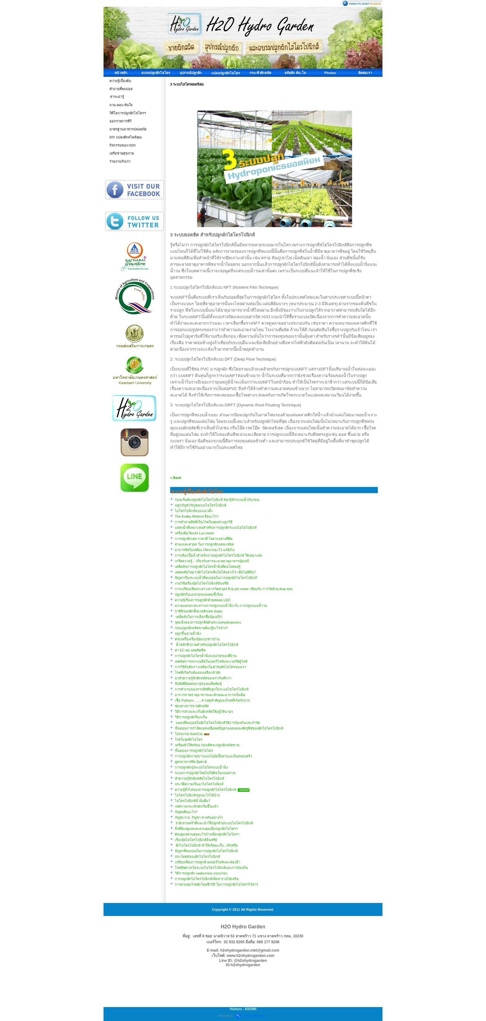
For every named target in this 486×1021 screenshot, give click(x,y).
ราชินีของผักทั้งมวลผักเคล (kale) (199, 611)
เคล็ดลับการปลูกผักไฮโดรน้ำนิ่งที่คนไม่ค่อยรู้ (208, 566)
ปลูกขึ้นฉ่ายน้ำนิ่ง (188, 633)
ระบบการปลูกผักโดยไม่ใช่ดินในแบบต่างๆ (205, 773)
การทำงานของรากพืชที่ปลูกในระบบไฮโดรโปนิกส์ (212, 689)
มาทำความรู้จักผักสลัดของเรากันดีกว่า (203, 678)
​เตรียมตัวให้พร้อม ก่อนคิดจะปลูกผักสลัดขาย (207, 745)
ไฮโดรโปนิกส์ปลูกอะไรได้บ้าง (197, 795)
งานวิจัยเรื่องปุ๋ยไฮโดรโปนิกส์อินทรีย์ (201, 583)
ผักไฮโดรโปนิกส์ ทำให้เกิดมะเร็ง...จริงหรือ (206, 845)
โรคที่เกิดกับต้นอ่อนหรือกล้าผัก (198, 672)
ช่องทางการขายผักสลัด (192, 706)
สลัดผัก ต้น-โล (295, 73)
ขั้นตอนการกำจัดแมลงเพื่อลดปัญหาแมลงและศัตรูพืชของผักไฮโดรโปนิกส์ (229, 728)
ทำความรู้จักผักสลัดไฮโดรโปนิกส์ (199, 778)
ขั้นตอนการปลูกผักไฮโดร (194, 750)
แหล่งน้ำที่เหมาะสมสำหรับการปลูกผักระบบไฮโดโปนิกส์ (216, 527)
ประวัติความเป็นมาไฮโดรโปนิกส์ (199, 784)
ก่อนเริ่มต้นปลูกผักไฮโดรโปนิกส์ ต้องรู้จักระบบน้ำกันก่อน (217, 500)
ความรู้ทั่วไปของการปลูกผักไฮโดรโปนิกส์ (205, 789)
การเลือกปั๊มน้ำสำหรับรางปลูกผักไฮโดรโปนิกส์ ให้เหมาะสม (218, 555)
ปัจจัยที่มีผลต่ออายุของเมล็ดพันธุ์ (198, 684)
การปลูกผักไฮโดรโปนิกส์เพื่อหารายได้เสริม (207, 879)
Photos (330, 73)
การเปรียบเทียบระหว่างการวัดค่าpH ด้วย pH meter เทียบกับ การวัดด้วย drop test (233, 589)
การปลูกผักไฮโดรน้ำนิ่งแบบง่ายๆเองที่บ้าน (206, 656)
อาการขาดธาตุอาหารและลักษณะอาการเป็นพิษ (210, 695)
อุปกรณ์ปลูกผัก (191, 73)
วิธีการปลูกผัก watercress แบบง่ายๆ (201, 873)
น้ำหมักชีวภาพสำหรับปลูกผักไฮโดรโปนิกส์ (206, 644)
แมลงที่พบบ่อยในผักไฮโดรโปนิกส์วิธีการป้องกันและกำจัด (217, 723)
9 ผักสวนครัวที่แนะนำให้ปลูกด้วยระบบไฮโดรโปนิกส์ (214, 823)
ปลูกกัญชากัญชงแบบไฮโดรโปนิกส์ (200, 505)
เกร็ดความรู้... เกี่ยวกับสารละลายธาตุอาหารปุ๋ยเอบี (212, 561)
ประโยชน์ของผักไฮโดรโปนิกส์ (197, 856)
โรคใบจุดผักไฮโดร (188, 739)
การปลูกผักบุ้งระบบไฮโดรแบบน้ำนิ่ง (201, 767)
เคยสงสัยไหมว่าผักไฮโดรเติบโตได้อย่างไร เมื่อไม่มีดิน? (215, 572)
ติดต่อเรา (365, 73)
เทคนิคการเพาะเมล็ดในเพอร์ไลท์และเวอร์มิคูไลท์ (211, 661)
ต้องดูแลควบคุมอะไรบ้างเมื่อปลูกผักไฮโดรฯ (207, 834)
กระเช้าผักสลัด (260, 73)
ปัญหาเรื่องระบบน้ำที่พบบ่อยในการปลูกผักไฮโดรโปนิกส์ (216, 578)
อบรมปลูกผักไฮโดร (155, 73)
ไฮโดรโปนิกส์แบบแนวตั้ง (193, 511)
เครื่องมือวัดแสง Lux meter (194, 533)
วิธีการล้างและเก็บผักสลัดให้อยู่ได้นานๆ (204, 711)
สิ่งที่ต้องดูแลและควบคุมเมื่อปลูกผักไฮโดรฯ (206, 828)
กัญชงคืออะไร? (186, 812)
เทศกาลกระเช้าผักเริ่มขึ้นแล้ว (196, 806)
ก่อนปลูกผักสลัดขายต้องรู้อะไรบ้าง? (201, 628)
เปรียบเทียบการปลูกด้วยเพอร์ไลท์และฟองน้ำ (207, 862)
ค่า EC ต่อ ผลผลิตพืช (190, 650)
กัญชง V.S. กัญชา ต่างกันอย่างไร (199, 817)
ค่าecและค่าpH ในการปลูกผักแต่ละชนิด (204, 544)
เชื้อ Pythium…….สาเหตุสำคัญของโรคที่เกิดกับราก (212, 700)
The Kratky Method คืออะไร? (197, 516)
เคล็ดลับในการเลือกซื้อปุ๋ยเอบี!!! (198, 617)
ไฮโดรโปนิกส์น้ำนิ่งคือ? (192, 801)
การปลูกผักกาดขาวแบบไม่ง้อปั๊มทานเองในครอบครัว (213, 756)
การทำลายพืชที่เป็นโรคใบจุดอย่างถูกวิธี (203, 522)
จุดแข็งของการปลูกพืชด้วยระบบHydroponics (208, 622)
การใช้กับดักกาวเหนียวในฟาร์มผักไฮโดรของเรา (210, 667)
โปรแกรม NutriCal (189, 734)
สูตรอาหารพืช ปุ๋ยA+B (191, 762)
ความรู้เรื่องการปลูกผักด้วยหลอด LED (202, 600)
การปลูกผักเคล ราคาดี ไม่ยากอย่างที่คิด (203, 539)
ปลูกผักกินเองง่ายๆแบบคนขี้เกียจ (199, 594)
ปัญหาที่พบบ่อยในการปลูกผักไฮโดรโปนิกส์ (206, 851)
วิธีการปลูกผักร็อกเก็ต (191, 717)
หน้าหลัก (120, 73)
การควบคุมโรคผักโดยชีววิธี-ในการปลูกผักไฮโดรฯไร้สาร (216, 884)
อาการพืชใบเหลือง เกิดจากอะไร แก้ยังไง (204, 550)
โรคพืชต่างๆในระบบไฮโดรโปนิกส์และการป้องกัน (211, 868)
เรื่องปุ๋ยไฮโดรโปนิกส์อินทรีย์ (196, 840)
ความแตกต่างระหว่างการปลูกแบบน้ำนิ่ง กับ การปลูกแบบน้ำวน (221, 605)
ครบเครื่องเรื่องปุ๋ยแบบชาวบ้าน (197, 639)
